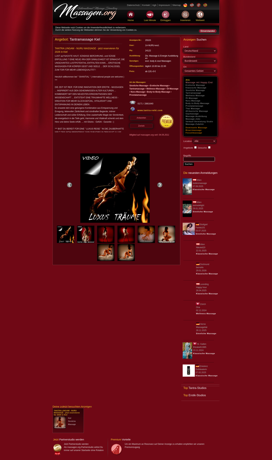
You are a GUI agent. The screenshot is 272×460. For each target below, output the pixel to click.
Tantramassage (193, 93)
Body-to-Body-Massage (197, 103)
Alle (188, 80)
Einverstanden (208, 31)
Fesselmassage (194, 133)
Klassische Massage (196, 88)
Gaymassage (192, 114)
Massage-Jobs (193, 119)
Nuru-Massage (193, 101)
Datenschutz (133, 5)
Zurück (141, 126)
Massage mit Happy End (199, 82)
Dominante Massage (196, 128)
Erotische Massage (195, 85)
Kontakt (146, 5)
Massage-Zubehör (195, 124)
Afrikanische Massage (197, 111)
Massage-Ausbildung (196, 116)
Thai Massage (193, 108)
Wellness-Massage (195, 95)
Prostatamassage (194, 106)
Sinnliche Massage (195, 90)
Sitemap (176, 5)
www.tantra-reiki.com (150, 110)
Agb (154, 5)
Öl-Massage (192, 98)
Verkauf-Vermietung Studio (199, 121)
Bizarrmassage (194, 130)
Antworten (141, 118)
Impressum (164, 5)
